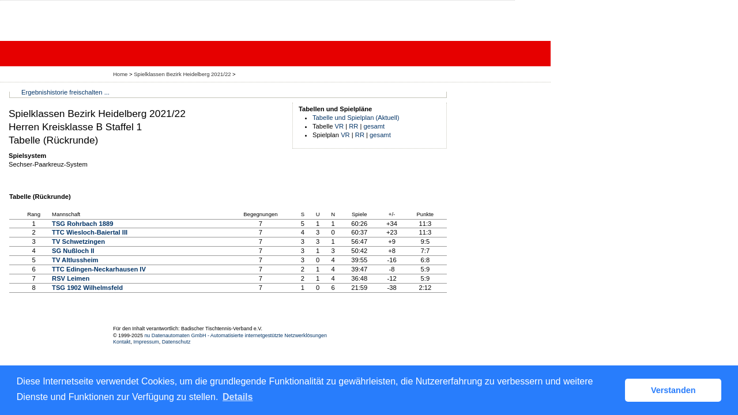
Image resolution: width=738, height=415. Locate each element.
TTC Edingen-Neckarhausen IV (99, 269)
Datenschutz (176, 342)
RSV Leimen (70, 278)
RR (353, 126)
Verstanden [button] (673, 390)
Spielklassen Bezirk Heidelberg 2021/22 (183, 74)
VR (339, 126)
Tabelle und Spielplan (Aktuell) (356, 117)
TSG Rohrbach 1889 (82, 223)
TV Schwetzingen (78, 241)
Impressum (146, 342)
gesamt (374, 126)
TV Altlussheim (75, 259)
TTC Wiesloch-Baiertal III (89, 232)
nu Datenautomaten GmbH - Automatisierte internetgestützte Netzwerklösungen (235, 335)
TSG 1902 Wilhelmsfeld (87, 287)
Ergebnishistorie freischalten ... (65, 92)
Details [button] (238, 397)
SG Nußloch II (73, 250)
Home (120, 74)
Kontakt (121, 342)
